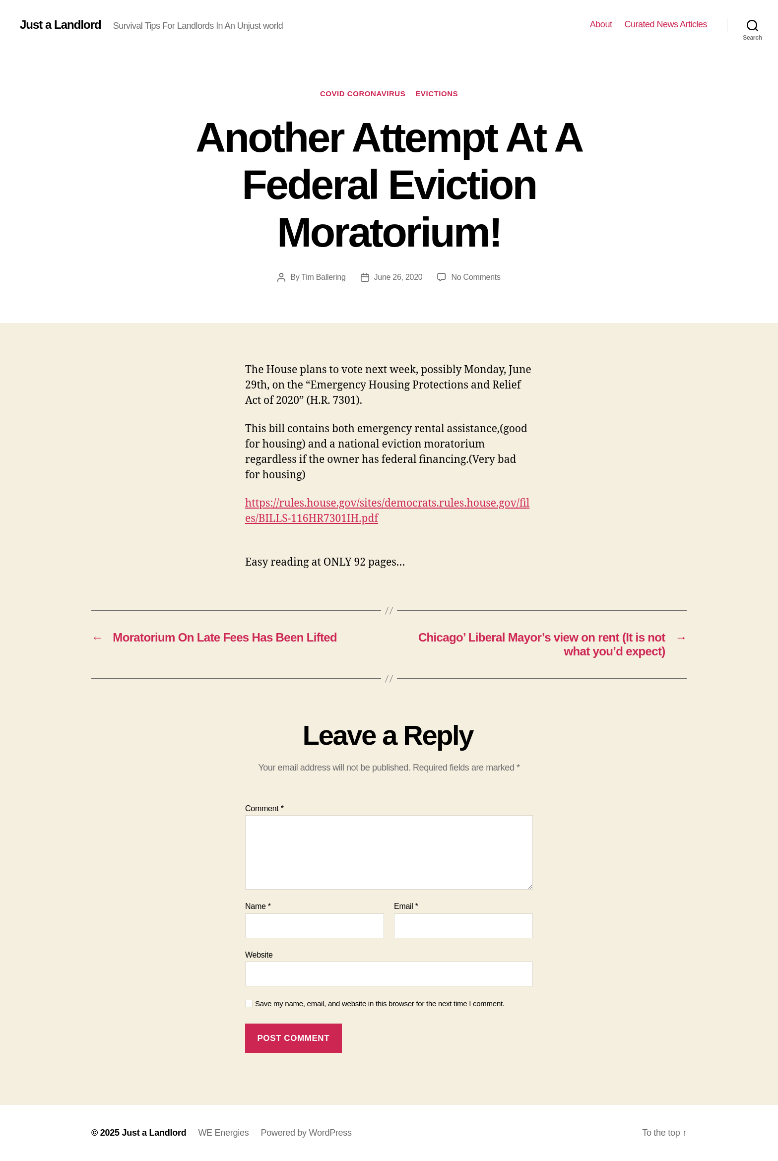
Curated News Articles (665, 24)
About (601, 24)
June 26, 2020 (398, 277)
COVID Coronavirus (362, 93)
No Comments (475, 277)
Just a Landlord (60, 25)
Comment (264, 808)
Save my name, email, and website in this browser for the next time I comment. (380, 1003)
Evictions (436, 93)
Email (406, 906)
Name (258, 906)
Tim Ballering (323, 277)
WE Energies (223, 1133)
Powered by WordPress (305, 1133)
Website (259, 955)
